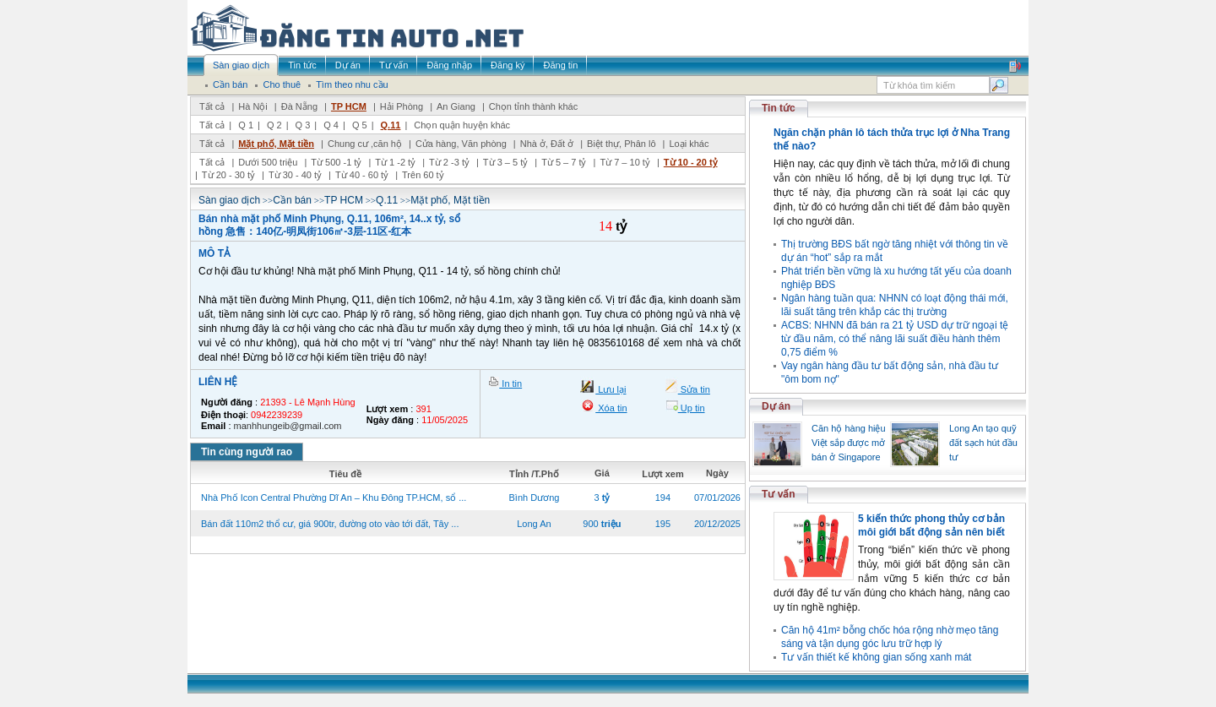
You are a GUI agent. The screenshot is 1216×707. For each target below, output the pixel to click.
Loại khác (688, 144)
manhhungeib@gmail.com (288, 426)
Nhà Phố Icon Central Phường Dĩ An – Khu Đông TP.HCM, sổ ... (333, 497)
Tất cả (212, 106)
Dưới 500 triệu (267, 162)
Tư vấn (778, 494)
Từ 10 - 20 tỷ (691, 162)
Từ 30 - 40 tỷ (295, 175)
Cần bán (292, 200)
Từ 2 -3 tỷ (449, 162)
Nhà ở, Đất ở (546, 144)
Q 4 (331, 125)
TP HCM (348, 106)
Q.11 (391, 125)
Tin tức (778, 108)
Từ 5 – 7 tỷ (563, 162)
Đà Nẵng (299, 106)
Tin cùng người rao (246, 452)
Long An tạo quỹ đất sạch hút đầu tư (983, 442)
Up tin (691, 408)
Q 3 (303, 125)
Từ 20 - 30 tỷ (228, 175)
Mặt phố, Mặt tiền (276, 144)
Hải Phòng (401, 106)
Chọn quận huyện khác (462, 125)
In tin (510, 383)
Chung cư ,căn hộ (365, 144)
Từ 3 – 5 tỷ (505, 162)
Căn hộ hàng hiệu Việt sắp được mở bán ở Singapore (849, 442)
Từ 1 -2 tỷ (395, 162)
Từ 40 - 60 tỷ (361, 175)
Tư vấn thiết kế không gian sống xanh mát (876, 657)
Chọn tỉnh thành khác (533, 106)
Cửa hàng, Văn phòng (461, 144)
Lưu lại (610, 389)
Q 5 (359, 125)
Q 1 (245, 125)
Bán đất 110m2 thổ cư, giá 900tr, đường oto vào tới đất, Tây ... (330, 524)
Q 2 (274, 125)
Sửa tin (694, 389)
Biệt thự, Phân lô (621, 144)
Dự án (776, 406)
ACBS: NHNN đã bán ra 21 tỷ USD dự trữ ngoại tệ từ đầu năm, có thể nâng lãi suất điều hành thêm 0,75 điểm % (894, 338)
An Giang (456, 106)
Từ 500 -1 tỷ (336, 162)
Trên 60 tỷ (423, 175)
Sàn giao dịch (229, 200)
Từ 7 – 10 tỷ (624, 162)
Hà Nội (253, 106)
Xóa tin (611, 408)
